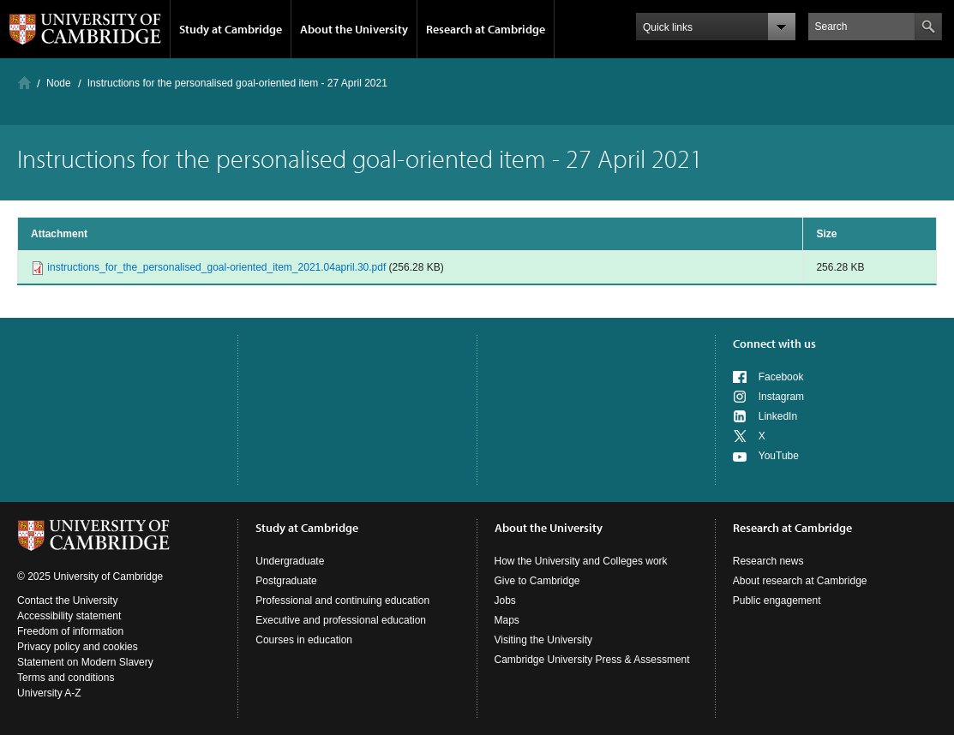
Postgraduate (285, 581)
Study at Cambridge (230, 29)
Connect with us (774, 343)
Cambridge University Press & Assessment (592, 660)
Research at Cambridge (485, 29)
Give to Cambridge (537, 581)
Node (58, 83)
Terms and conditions (65, 678)
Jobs (505, 601)
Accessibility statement (69, 616)
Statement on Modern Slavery (85, 662)
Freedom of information (70, 631)
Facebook (781, 377)
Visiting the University (544, 640)
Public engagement (777, 601)
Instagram (781, 397)
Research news (768, 561)
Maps (507, 620)
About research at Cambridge (800, 581)
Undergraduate (289, 561)
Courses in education (303, 640)
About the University (354, 29)
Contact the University (67, 601)
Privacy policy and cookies (77, 647)
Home (24, 82)
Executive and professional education (340, 620)
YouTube (779, 456)
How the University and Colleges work (581, 561)
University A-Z (49, 693)
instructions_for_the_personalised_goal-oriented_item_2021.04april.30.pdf (216, 267)
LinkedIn (778, 416)
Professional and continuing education (342, 601)
